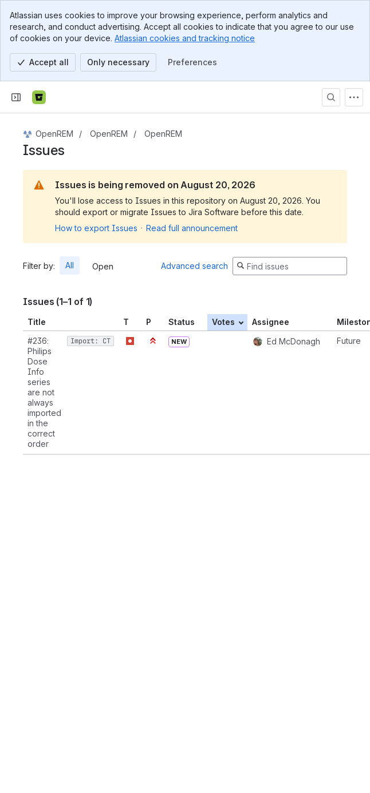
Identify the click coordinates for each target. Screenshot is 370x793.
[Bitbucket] (39, 97)
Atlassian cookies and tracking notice (185, 38)
